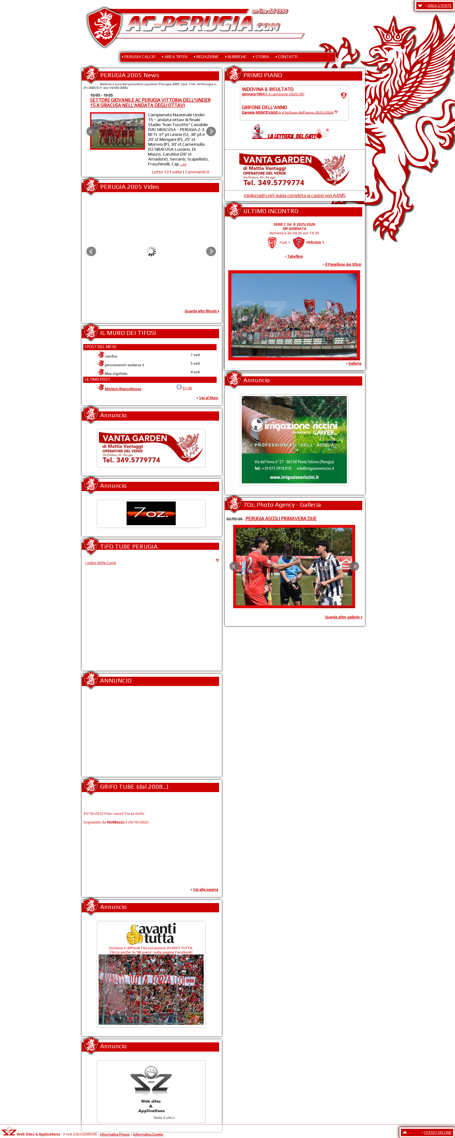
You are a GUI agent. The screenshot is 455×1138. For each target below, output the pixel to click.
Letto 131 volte (168, 171)
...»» (185, 163)
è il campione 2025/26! (273, 94)
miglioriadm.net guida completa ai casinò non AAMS (295, 195)
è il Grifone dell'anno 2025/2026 (288, 112)
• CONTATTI (286, 56)
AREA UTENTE (440, 5)
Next (211, 132)
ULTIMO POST (97, 379)
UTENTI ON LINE (438, 1132)
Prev (91, 132)
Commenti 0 (199, 171)
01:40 (187, 388)
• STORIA (261, 56)
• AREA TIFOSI (174, 56)
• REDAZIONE (206, 56)
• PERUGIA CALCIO (138, 56)
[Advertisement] (151, 734)
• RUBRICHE (235, 56)
